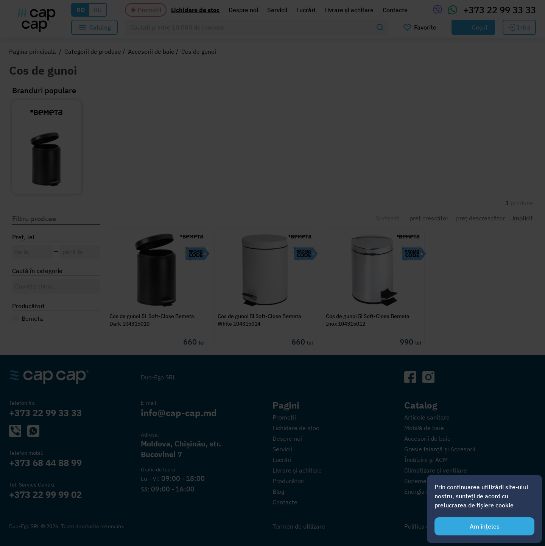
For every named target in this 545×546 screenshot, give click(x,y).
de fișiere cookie (491, 505)
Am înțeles (485, 526)
